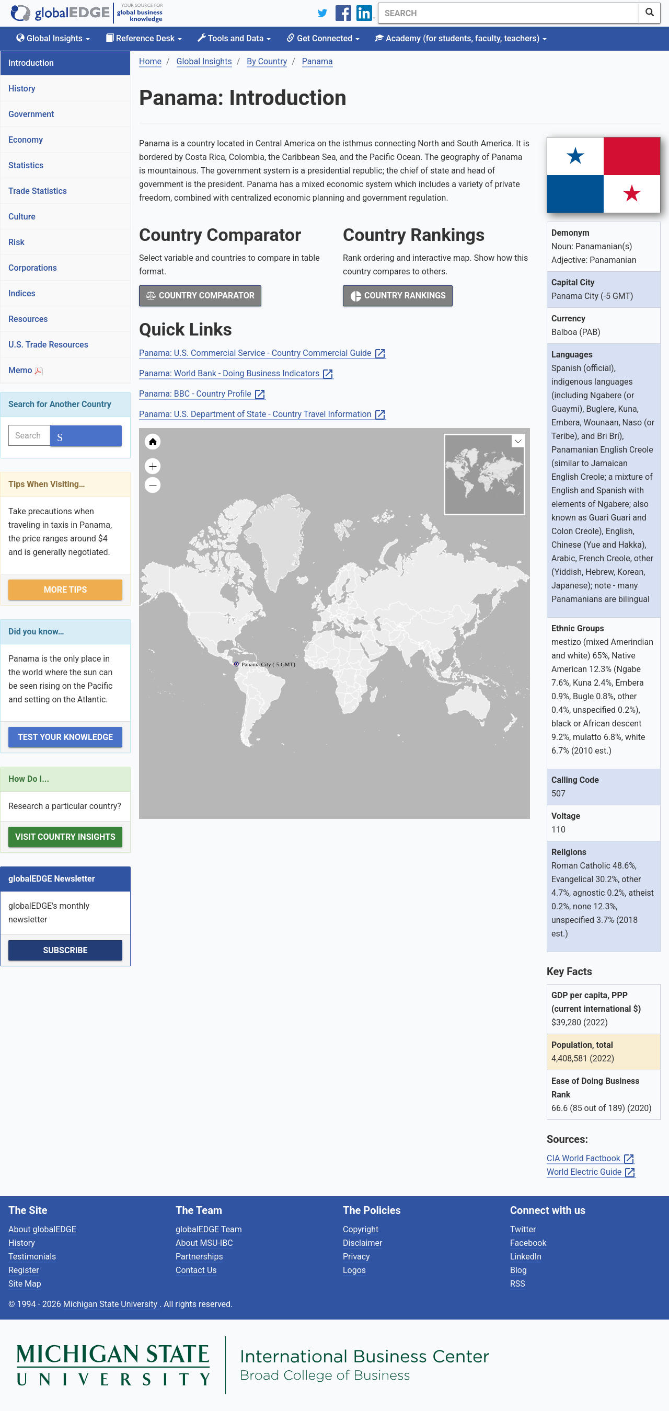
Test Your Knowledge (65, 737)
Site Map (24, 1284)
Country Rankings (398, 296)
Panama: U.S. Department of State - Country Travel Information (262, 414)
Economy (25, 140)
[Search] (508, 13)
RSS (517, 1284)
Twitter (523, 1229)
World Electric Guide (591, 1172)
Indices (22, 293)
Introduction (31, 63)
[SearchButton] (650, 13)
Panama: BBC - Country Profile (202, 394)
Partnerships (199, 1257)
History (22, 89)
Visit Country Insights (65, 837)
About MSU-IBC (204, 1243)
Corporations (32, 268)
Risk (16, 242)
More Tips (65, 590)
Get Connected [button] (323, 38)
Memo (25, 370)
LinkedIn (525, 1257)
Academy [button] (461, 38)
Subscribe (65, 950)
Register (23, 1270)
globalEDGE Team (209, 1229)
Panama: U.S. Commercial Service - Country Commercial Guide (262, 353)
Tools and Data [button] (234, 38)
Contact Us (196, 1270)
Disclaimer (362, 1243)
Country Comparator (200, 295)
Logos (354, 1270)
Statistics (25, 165)
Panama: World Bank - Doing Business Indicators (236, 373)
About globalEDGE (42, 1229)
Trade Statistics (37, 191)
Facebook (528, 1243)
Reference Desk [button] (144, 38)
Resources (28, 319)
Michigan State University (111, 1304)
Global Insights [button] (53, 38)
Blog (518, 1270)
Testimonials (32, 1257)
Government (31, 114)
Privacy (356, 1257)
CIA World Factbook (591, 1158)
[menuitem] (381, 646)
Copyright (360, 1229)
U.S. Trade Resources (48, 345)
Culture (22, 217)
